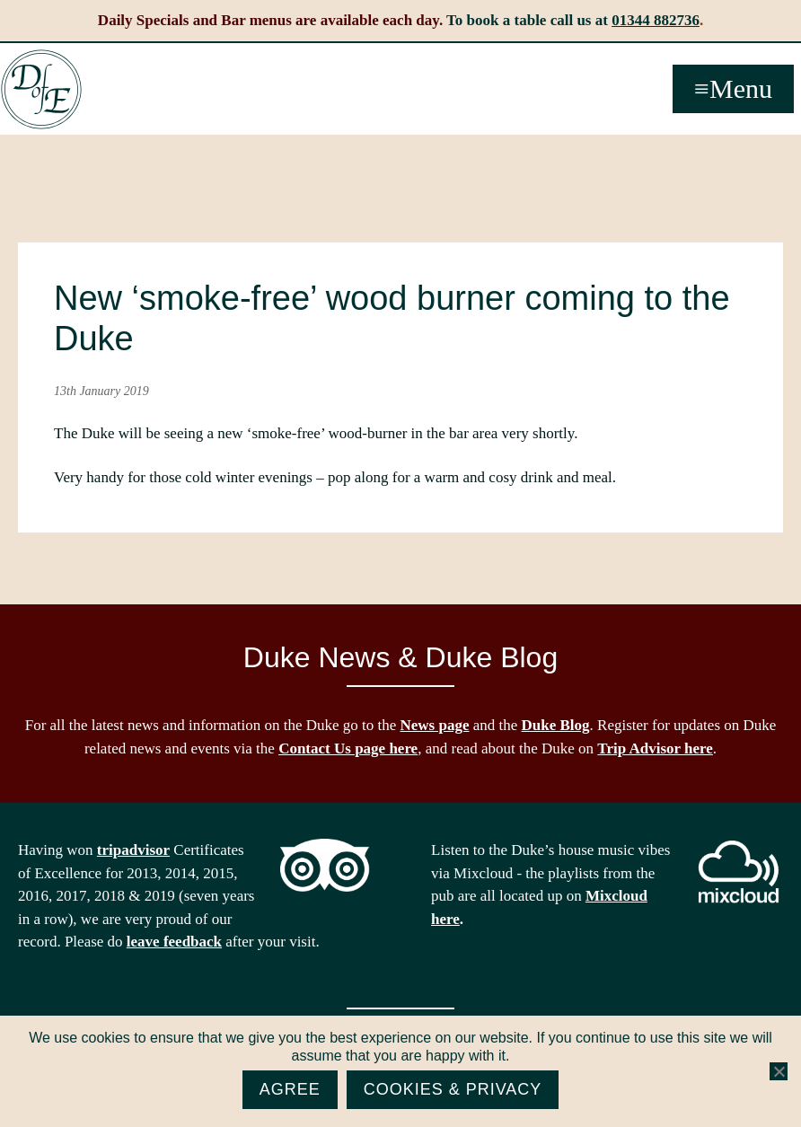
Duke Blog (556, 725)
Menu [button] (740, 88)
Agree (290, 1089)
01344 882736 (656, 20)
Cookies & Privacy (453, 1089)
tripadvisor (133, 849)
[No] (779, 1071)
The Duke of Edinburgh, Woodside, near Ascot (41, 89)
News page (435, 725)
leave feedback (174, 941)
